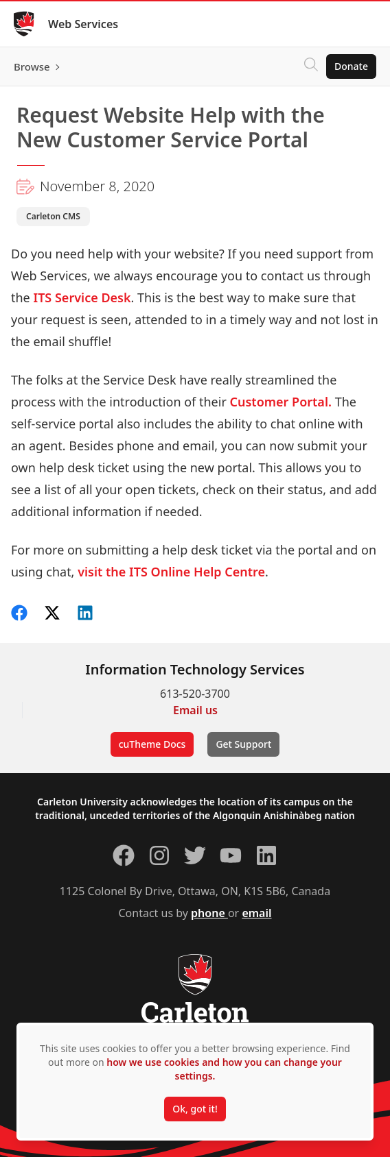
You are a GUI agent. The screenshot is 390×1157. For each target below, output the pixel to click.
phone (209, 913)
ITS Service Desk (81, 297)
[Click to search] (311, 66)
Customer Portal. (282, 401)
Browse (32, 66)
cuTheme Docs (152, 744)
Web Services (83, 24)
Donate (351, 66)
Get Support (243, 744)
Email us (195, 710)
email (256, 913)
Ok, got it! (194, 1108)
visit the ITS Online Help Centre (171, 571)
